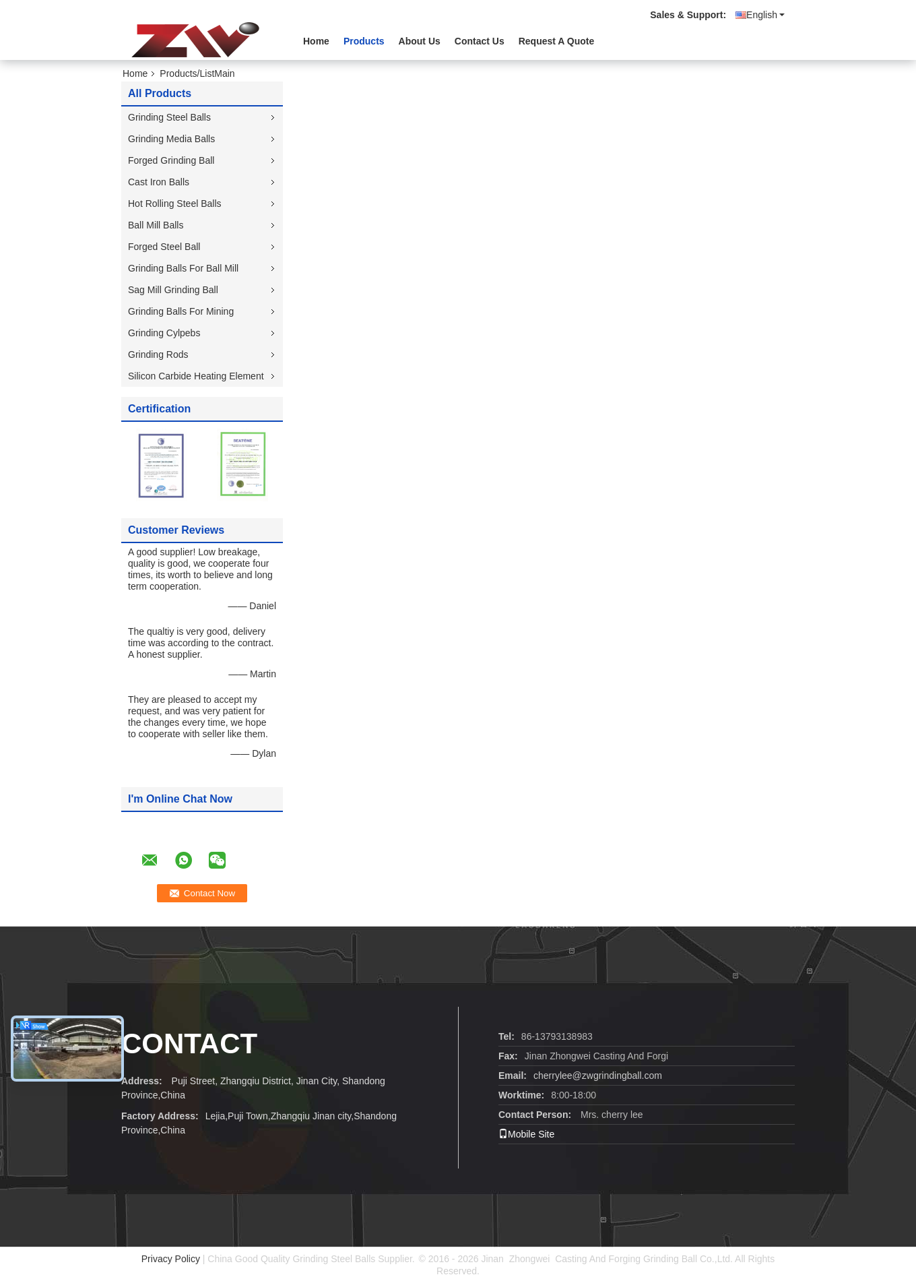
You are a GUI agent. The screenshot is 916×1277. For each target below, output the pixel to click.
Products (364, 41)
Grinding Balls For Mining (181, 311)
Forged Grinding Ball (171, 160)
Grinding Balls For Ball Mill (183, 268)
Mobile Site (526, 1134)
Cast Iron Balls (158, 182)
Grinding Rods (158, 354)
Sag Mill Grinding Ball (173, 289)
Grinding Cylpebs (164, 333)
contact (189, 1043)
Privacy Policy (170, 1258)
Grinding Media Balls (171, 138)
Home (316, 41)
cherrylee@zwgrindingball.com (597, 1075)
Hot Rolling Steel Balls (175, 203)
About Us (419, 41)
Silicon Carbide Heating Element (196, 376)
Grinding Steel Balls (169, 117)
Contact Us (479, 41)
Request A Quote (557, 41)
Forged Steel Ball (164, 246)
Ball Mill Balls (155, 225)
